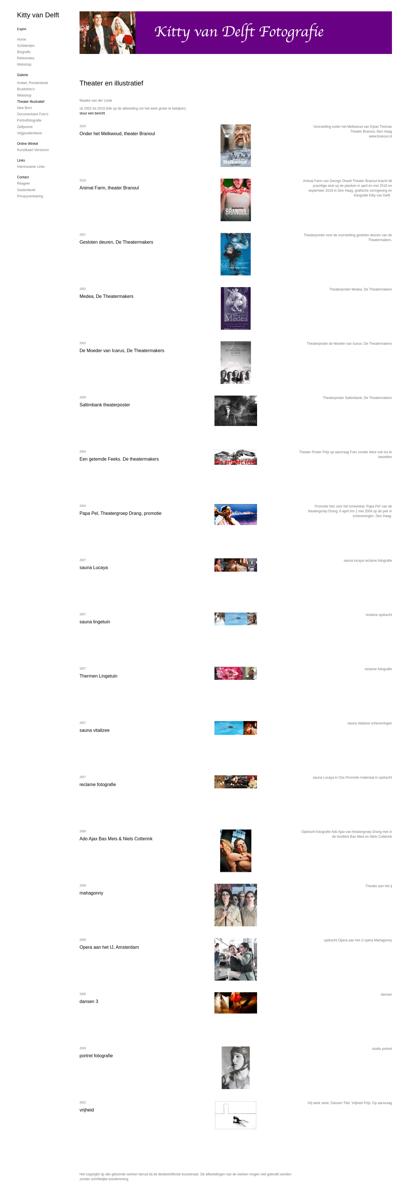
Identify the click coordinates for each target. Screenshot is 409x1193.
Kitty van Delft (38, 15)
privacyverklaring (30, 196)
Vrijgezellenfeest (29, 133)
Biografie (23, 52)
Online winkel (27, 144)
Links (21, 160)
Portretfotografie (29, 120)
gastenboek (26, 190)
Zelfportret (25, 127)
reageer (23, 183)
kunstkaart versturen (33, 150)
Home (21, 39)
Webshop (24, 64)
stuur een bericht (92, 113)
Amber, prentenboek (32, 83)
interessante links (31, 167)
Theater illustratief (30, 102)
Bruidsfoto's (26, 89)
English (21, 29)
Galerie (22, 75)
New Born (24, 108)
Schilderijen (26, 46)
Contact (23, 177)
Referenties (25, 58)
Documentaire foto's (32, 114)
